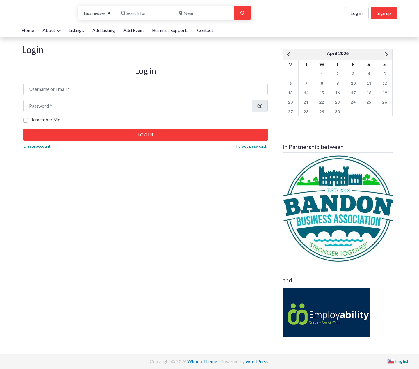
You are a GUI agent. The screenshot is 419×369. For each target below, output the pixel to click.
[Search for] (146, 13)
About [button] (48, 30)
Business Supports (170, 30)
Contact (205, 30)
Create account (37, 146)
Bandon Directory (45, 9)
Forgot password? (252, 146)
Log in (357, 13)
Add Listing (103, 30)
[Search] (242, 13)
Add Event (133, 30)
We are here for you (41, 18)
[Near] (204, 13)
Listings (76, 30)
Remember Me (45, 119)
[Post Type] (97, 13)
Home (28, 30)
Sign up (384, 13)
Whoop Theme (202, 361)
